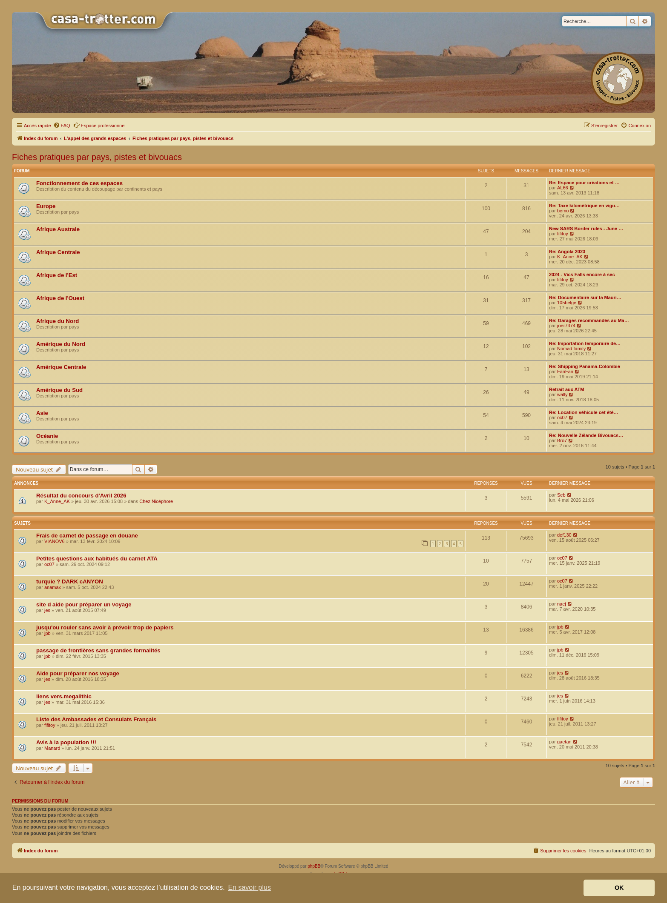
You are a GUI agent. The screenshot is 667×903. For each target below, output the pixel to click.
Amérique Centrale (61, 367)
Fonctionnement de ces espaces (79, 183)
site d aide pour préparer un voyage (84, 604)
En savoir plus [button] (249, 887)
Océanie (47, 436)
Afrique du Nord (57, 321)
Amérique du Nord (60, 344)
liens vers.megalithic (64, 696)
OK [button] (619, 887)
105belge (566, 302)
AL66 (562, 187)
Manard (52, 748)
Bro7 (562, 440)
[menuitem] (61, 125)
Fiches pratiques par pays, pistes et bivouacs (97, 157)
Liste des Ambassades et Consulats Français (96, 719)
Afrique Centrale (58, 252)
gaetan (564, 741)
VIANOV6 (54, 541)
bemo (563, 210)
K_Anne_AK (570, 256)
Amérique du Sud (59, 390)
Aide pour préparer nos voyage (77, 673)
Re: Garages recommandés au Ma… (589, 320)
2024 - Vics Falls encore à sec (582, 274)
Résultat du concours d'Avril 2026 (81, 495)
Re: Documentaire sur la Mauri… (585, 297)
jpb (47, 633)
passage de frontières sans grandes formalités (98, 650)
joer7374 (566, 325)
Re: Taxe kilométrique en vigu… (584, 205)
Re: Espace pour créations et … (584, 182)
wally (562, 394)
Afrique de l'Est (56, 275)
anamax (52, 587)
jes (47, 610)
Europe (45, 206)
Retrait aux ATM (566, 389)
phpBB (314, 866)
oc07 (562, 417)
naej (561, 603)
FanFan (565, 371)
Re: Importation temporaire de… (585, 343)
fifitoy (562, 233)
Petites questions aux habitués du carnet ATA (97, 558)
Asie (42, 413)
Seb (561, 494)
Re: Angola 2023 (567, 251)
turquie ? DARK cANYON (69, 581)
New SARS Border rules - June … (586, 228)
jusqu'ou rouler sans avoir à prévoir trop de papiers (105, 627)
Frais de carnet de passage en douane (87, 535)
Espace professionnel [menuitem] (99, 125)
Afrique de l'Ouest (60, 298)
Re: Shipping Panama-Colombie (584, 366)
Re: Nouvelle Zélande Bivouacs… (586, 435)
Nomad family (571, 348)
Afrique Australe (58, 229)
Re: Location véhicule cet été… (583, 412)
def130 (564, 534)
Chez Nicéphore (156, 501)
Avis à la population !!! (66, 742)
